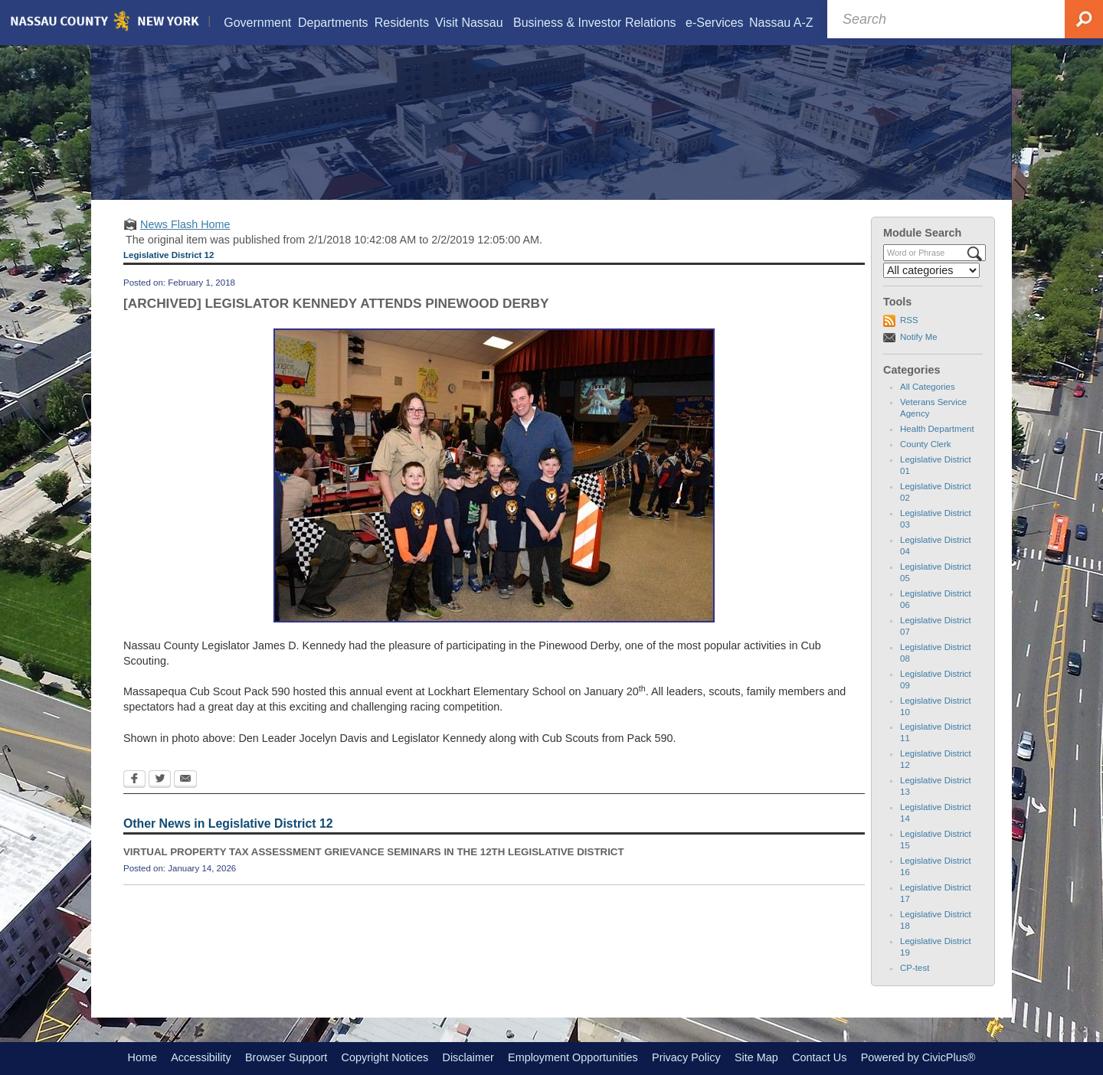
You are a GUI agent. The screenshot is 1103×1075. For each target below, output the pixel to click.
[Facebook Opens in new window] (134, 780)
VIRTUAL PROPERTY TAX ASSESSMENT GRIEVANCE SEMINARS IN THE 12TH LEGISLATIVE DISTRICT (373, 852)
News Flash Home (185, 224)
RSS (909, 320)
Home (142, 1057)
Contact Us (819, 1057)
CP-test (914, 967)
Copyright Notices (385, 1057)
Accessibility (201, 1057)
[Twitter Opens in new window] (160, 780)
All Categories (927, 386)
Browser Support (286, 1057)
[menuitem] (258, 22)
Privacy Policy (686, 1057)
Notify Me (919, 336)
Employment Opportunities (573, 1057)
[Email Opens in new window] (185, 780)
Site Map (756, 1057)
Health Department (937, 428)
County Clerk (925, 444)
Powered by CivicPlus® (918, 1057)
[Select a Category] (931, 270)
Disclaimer (468, 1057)
